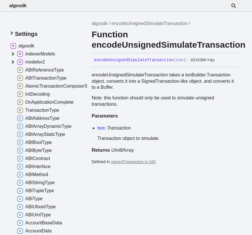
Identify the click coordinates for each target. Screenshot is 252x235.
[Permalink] (219, 60)
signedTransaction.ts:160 (133, 161)
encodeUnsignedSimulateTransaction (149, 23)
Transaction (119, 128)
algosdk (17, 5)
